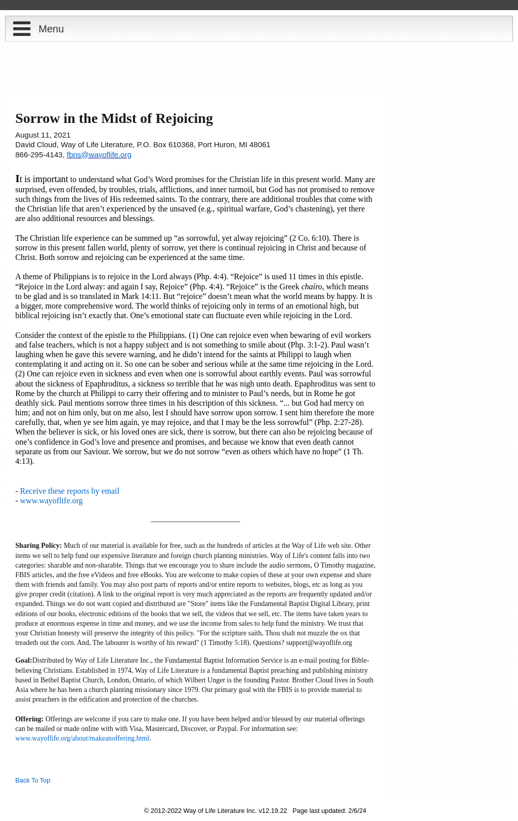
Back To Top (32, 780)
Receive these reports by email (69, 491)
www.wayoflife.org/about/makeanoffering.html (82, 738)
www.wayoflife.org (51, 500)
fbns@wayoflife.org (99, 154)
